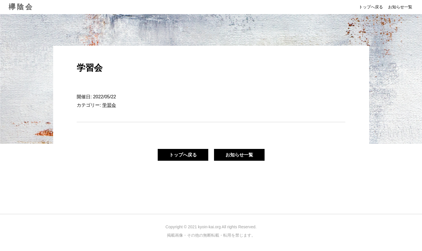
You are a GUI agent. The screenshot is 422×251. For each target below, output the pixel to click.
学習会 (109, 105)
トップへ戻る (371, 7)
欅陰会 (21, 7)
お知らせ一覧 (400, 7)
